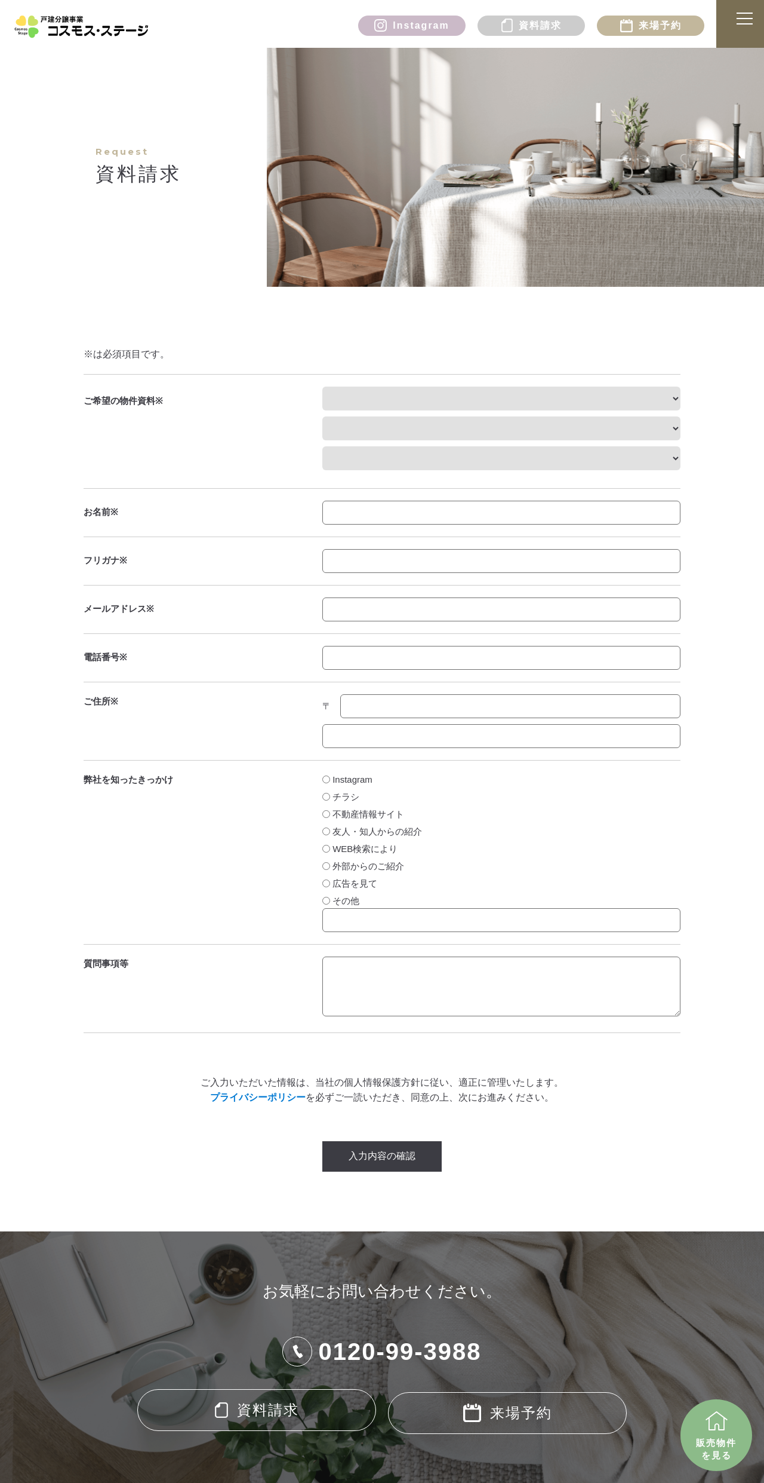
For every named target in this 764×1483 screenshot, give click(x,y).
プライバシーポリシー (258, 1097)
